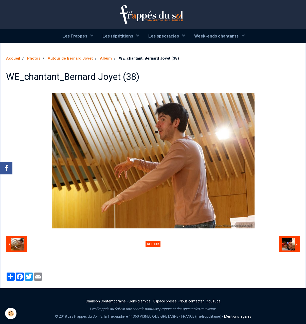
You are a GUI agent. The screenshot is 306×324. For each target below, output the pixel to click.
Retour (153, 244)
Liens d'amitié (140, 301)
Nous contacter (191, 301)
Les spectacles (164, 36)
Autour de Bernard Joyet (70, 58)
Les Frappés (75, 36)
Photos (34, 58)
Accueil (13, 58)
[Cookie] (10, 313)
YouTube (213, 301)
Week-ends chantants (217, 36)
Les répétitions (118, 36)
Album (106, 58)
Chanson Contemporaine (106, 301)
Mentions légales (237, 316)
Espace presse (165, 301)
